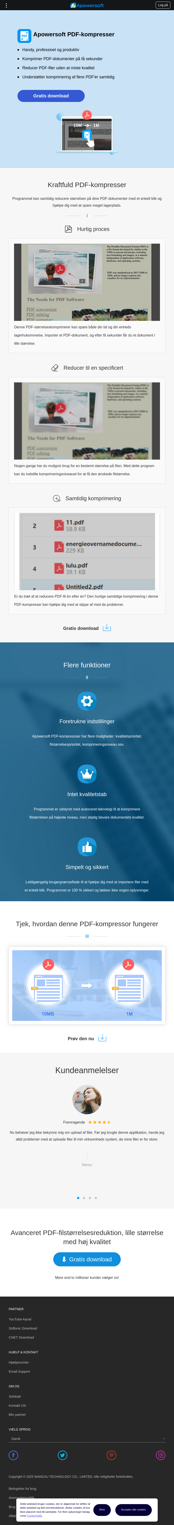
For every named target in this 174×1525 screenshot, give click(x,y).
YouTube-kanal (20, 1319)
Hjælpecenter (19, 1362)
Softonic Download (23, 1328)
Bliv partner (17, 1414)
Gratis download (51, 95)
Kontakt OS (17, 1405)
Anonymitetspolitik (21, 1498)
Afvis (102, 1509)
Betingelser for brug (22, 1488)
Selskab (15, 1396)
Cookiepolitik (34, 1515)
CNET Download (21, 1337)
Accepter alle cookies (133, 1509)
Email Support (19, 1371)
